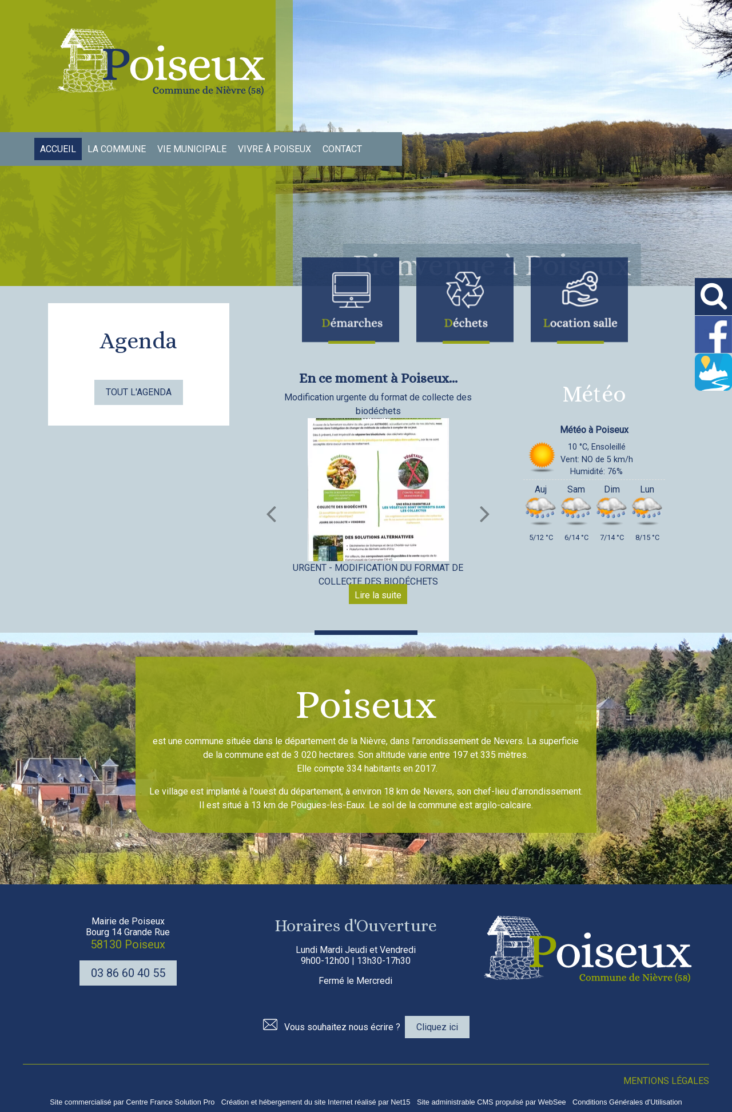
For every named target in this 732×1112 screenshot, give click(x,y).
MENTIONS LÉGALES (666, 1080)
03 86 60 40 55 (128, 973)
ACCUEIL (58, 149)
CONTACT (342, 149)
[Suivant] (485, 514)
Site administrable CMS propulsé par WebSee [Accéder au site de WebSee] (491, 1102)
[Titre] (350, 300)
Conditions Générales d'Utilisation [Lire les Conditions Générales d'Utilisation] (627, 1102)
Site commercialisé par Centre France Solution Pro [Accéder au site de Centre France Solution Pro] (132, 1102)
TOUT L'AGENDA (139, 392)
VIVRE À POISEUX (274, 149)
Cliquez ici (437, 1027)
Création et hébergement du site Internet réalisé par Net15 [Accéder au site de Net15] (316, 1102)
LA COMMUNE (116, 149)
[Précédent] (271, 514)
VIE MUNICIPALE (191, 149)
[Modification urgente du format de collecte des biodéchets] (378, 489)
